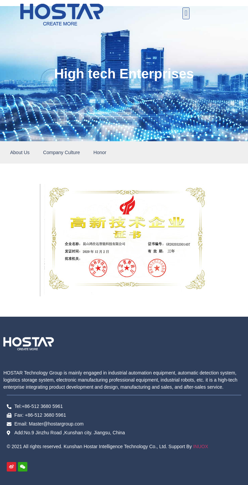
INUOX (200, 446)
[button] (186, 13)
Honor (100, 152)
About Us (20, 152)
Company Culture (61, 152)
